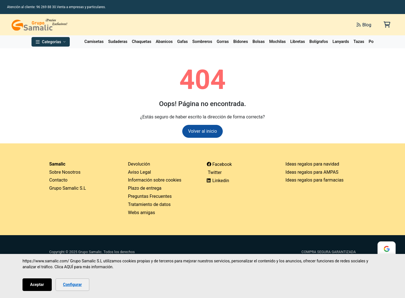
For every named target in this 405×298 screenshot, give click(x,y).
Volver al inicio (202, 131)
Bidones (240, 41)
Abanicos (164, 41)
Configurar (72, 284)
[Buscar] (289, 24)
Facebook (219, 164)
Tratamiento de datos (149, 204)
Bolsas (259, 41)
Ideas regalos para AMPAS (311, 172)
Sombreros (202, 41)
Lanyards (340, 41)
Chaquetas (141, 41)
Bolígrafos (318, 41)
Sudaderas (117, 41)
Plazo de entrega (144, 188)
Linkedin (218, 180)
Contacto (58, 180)
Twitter (214, 172)
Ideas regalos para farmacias (314, 180)
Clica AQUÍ (64, 267)
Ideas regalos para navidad (312, 164)
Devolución (139, 164)
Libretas (297, 41)
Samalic (57, 164)
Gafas (182, 41)
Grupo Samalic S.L (67, 188)
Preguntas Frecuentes (150, 196)
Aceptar (37, 284)
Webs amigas (141, 212)
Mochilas (277, 41)
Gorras (223, 41)
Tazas (359, 41)
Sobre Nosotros (64, 172)
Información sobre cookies (154, 180)
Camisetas (94, 41)
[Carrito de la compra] (386, 24)
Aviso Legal (139, 172)
